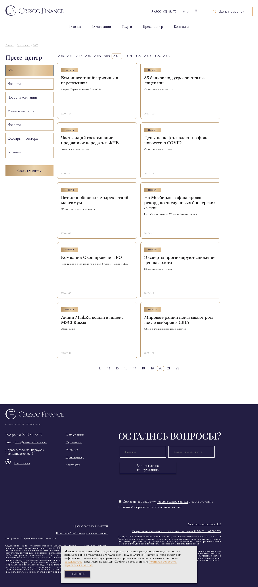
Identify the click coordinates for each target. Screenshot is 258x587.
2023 (147, 56)
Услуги (127, 27)
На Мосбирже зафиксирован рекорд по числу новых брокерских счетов (180, 202)
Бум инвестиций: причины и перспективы (89, 80)
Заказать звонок (228, 11)
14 (108, 368)
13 (100, 368)
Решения (14, 152)
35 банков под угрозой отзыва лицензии (174, 80)
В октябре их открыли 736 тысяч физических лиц (170, 214)
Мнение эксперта (21, 111)
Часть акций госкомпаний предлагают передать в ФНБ (90, 140)
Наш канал (17, 463)
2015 (70, 56)
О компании (101, 27)
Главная (75, 27)
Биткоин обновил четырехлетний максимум (94, 200)
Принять (77, 574)
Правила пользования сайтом (90, 525)
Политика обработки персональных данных (82, 533)
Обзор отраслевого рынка (158, 149)
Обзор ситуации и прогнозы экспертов (165, 328)
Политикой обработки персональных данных (150, 507)
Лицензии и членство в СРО (204, 524)
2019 (106, 56)
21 (168, 368)
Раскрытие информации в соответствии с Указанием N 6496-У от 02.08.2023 (176, 531)
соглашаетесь (73, 561)
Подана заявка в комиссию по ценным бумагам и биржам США (94, 263)
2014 (61, 56)
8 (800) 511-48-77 (30, 435)
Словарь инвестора (22, 139)
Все (10, 70)
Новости (14, 84)
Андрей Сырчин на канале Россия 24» (81, 89)
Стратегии (74, 442)
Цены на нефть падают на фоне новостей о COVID (176, 140)
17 (134, 368)
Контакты (181, 27)
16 (126, 368)
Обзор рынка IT (69, 328)
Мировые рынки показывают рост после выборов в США (179, 320)
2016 (79, 56)
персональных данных (172, 501)
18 (143, 368)
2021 (129, 56)
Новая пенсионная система (75, 149)
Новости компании (22, 97)
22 (177, 368)
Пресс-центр (153, 27)
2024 (157, 56)
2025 (166, 56)
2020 (35, 45)
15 (117, 368)
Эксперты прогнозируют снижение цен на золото (179, 260)
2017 (88, 56)
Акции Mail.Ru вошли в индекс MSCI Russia (92, 320)
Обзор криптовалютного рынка (78, 209)
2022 (138, 56)
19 (152, 368)
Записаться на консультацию (148, 468)
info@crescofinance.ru (31, 442)
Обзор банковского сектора (158, 89)
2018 (97, 56)
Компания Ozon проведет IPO (91, 257)
